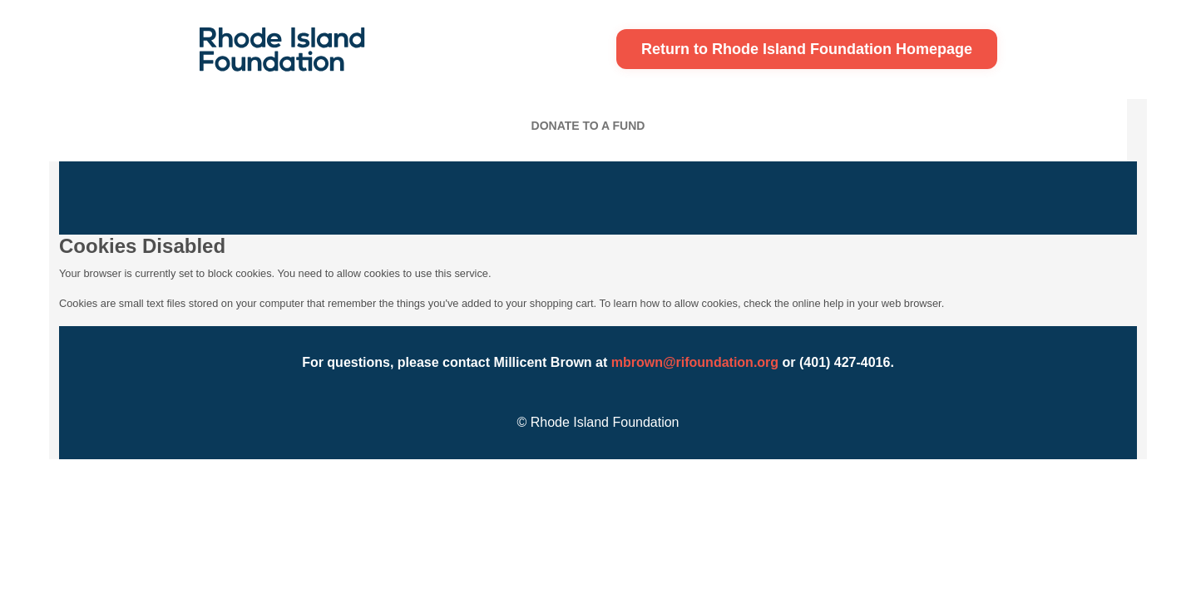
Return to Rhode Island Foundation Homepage (806, 49)
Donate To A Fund (588, 125)
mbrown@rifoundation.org (694, 362)
